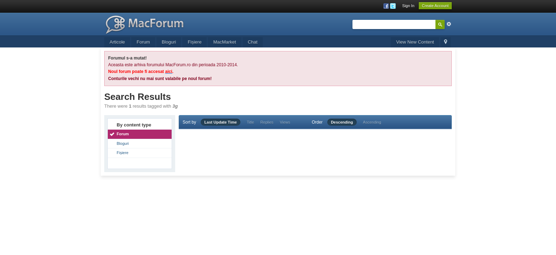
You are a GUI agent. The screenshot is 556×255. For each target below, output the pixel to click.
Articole (117, 42)
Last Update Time (220, 122)
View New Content (415, 42)
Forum (143, 42)
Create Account (435, 6)
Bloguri (169, 42)
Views (285, 122)
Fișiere (194, 42)
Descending (342, 122)
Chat (252, 42)
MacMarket (224, 42)
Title (250, 122)
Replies (266, 122)
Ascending (372, 122)
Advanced (449, 24)
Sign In (408, 6)
